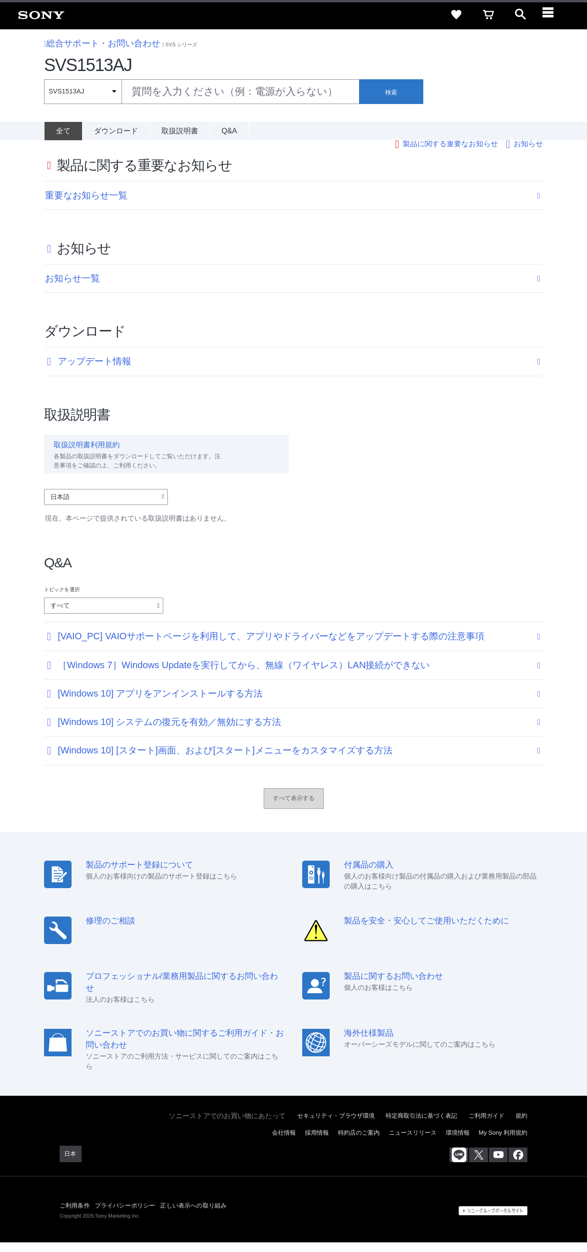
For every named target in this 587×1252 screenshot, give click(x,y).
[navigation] (553, 14)
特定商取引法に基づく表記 (421, 1125)
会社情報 (284, 1142)
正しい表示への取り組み (193, 1215)
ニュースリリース (413, 1142)
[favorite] (456, 14)
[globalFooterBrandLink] (493, 1220)
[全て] (63, 131)
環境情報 (458, 1142)
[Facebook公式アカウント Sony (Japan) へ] (518, 1165)
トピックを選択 (62, 599)
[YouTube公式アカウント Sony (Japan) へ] (498, 1165)
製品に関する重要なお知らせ (450, 153)
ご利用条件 (75, 1215)
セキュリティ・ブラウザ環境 (336, 1125)
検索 (391, 92)
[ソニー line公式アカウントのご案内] (458, 1165)
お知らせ (528, 153)
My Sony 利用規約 (503, 1142)
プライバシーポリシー (125, 1215)
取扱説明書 (179, 131)
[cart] (488, 14)
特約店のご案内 (359, 1142)
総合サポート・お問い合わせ (102, 43)
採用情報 (317, 1142)
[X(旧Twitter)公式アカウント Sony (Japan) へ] (478, 1165)
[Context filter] (83, 91)
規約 (521, 1125)
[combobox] (201, 91)
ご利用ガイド (486, 1125)
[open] (520, 14)
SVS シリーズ (182, 44)
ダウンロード (116, 131)
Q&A (229, 131)
